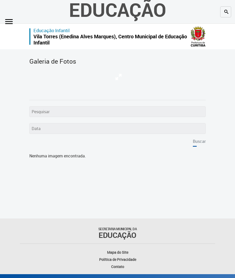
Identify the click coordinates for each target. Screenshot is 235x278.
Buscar (199, 141)
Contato (117, 266)
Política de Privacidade (117, 259)
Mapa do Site (117, 252)
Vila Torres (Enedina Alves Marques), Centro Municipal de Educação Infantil (110, 39)
